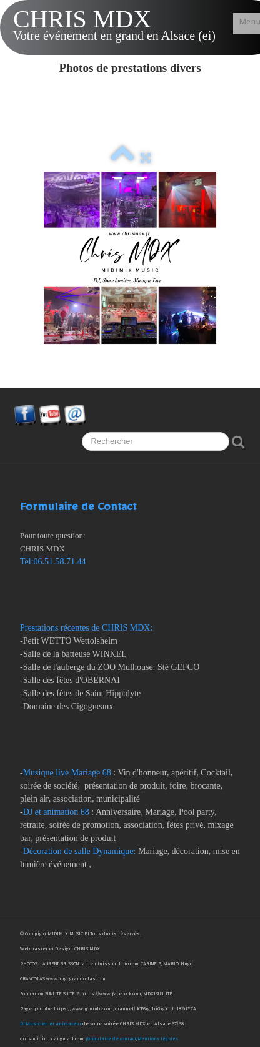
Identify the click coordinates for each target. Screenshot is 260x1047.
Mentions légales (158, 1040)
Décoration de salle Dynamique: (79, 851)
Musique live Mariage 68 (67, 772)
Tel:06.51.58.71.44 (53, 561)
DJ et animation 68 (56, 812)
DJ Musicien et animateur (51, 1025)
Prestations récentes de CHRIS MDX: (87, 627)
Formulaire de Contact (78, 509)
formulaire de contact (111, 1040)
